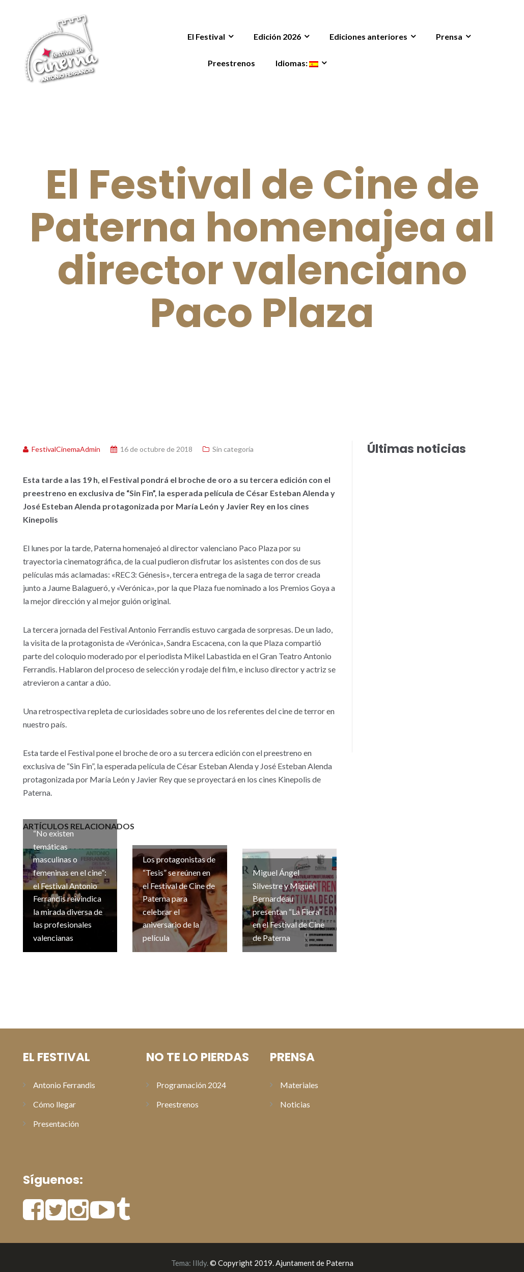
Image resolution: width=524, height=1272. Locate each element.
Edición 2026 (277, 36)
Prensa (449, 36)
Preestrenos (231, 63)
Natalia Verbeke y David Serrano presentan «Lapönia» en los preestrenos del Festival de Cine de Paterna (424, 546)
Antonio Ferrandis (64, 1074)
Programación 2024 (191, 1074)
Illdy (199, 1252)
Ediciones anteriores (368, 36)
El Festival (206, 36)
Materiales (299, 1074)
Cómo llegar (54, 1093)
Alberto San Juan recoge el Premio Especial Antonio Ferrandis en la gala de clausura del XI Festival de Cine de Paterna (424, 604)
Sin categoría (233, 449)
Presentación (56, 1113)
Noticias (295, 1093)
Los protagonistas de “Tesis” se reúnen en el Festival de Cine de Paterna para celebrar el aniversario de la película (421, 732)
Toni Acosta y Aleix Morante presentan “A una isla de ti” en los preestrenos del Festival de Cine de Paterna (423, 487)
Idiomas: (296, 63)
